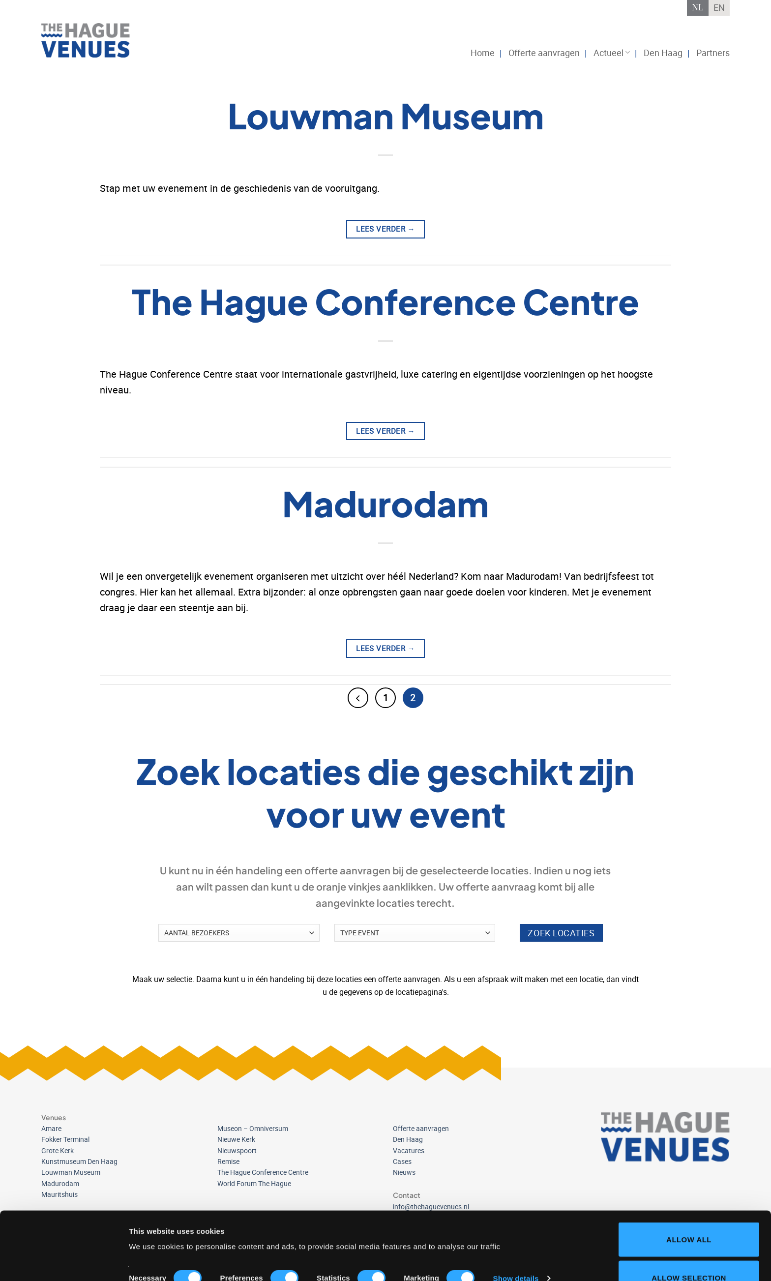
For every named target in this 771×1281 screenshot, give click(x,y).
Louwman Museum (386, 115)
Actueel (611, 53)
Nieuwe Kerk (236, 1139)
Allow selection (689, 1214)
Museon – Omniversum (252, 1128)
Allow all (689, 1175)
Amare (51, 1128)
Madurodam (385, 503)
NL (698, 7)
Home (483, 53)
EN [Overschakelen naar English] (719, 7)
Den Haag (663, 53)
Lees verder (385, 229)
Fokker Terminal (65, 1139)
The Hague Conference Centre (385, 301)
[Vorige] (358, 697)
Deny (688, 1252)
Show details (516, 1214)
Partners (713, 53)
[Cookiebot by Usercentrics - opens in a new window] (64, 1261)
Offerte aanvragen (544, 53)
